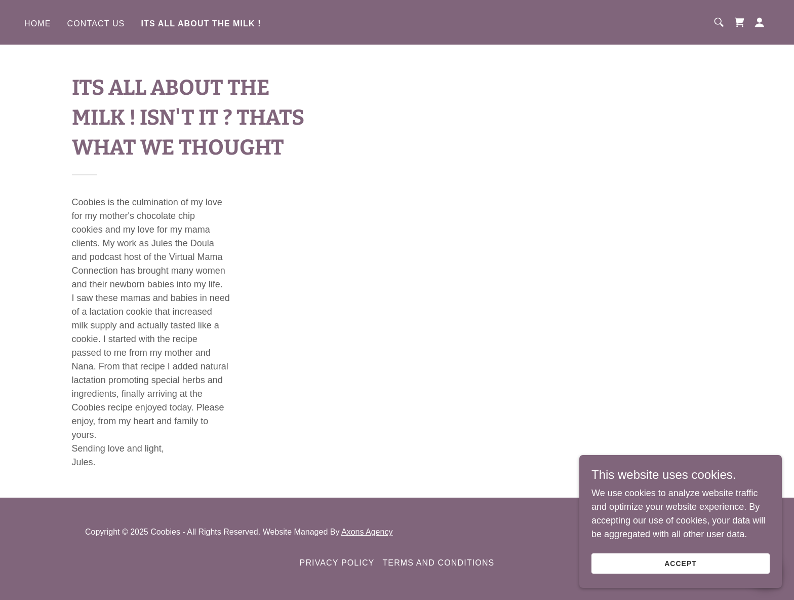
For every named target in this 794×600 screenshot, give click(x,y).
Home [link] (37, 23)
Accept (680, 563)
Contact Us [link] (96, 23)
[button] (759, 22)
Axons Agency (366, 532)
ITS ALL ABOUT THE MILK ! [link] (201, 23)
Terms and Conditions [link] (438, 562)
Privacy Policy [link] (337, 562)
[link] (739, 22)
